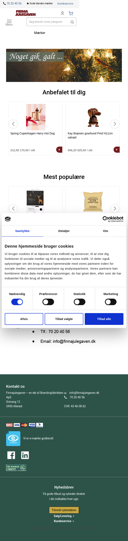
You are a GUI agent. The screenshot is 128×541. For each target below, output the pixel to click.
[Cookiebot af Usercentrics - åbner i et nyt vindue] (105, 219)
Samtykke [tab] (22, 230)
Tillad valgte (64, 319)
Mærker (39, 33)
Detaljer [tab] (64, 230)
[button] (72, 21)
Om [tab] (105, 230)
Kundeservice (65, 3)
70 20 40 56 (14, 3)
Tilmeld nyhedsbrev (64, 510)
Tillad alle (104, 319)
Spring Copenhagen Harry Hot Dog (32, 133)
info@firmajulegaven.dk (84, 392)
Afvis (24, 319)
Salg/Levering (64, 516)
